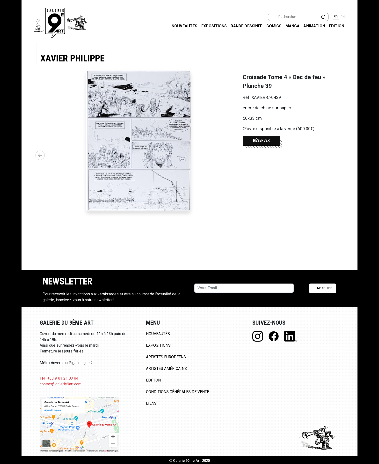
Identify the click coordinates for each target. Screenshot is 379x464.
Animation (314, 26)
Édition (336, 26)
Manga (292, 26)
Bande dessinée (246, 26)
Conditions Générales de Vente (177, 391)
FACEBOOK (371, 37)
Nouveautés (184, 26)
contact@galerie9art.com (60, 384)
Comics (274, 26)
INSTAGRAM (371, 62)
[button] (40, 155)
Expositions (214, 26)
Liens (151, 403)
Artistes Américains (166, 368)
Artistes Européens (166, 357)
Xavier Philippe (72, 58)
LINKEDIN (371, 86)
